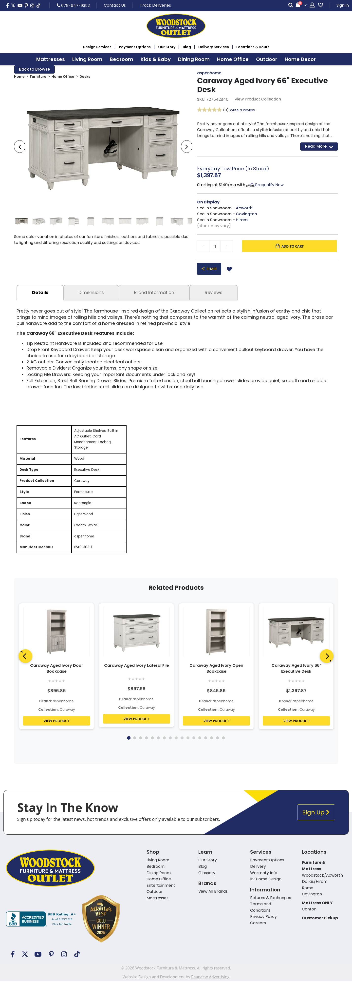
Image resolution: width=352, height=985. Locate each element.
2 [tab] (134, 741)
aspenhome (209, 73)
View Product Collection (258, 99)
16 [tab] (217, 741)
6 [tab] (158, 741)
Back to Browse (34, 69)
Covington (246, 214)
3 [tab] (140, 741)
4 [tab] (146, 741)
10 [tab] (182, 741)
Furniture (38, 77)
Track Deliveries (155, 5)
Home (19, 77)
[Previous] (25, 660)
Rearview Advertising (210, 980)
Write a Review (242, 110)
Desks (84, 77)
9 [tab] (176, 741)
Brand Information (154, 293)
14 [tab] (205, 741)
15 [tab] (211, 741)
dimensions (91, 293)
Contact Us (115, 5)
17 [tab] (223, 741)
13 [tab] (199, 741)
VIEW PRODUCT (56, 724)
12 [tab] (193, 741)
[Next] (326, 660)
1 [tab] (128, 741)
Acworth (244, 208)
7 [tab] (164, 741)
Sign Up (316, 816)
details (40, 293)
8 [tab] (170, 741)
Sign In (342, 5)
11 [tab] (187, 741)
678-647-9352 (73, 5)
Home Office (63, 77)
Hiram (242, 220)
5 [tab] (152, 741)
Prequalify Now (269, 185)
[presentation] (19, 147)
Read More (319, 146)
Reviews (213, 293)
